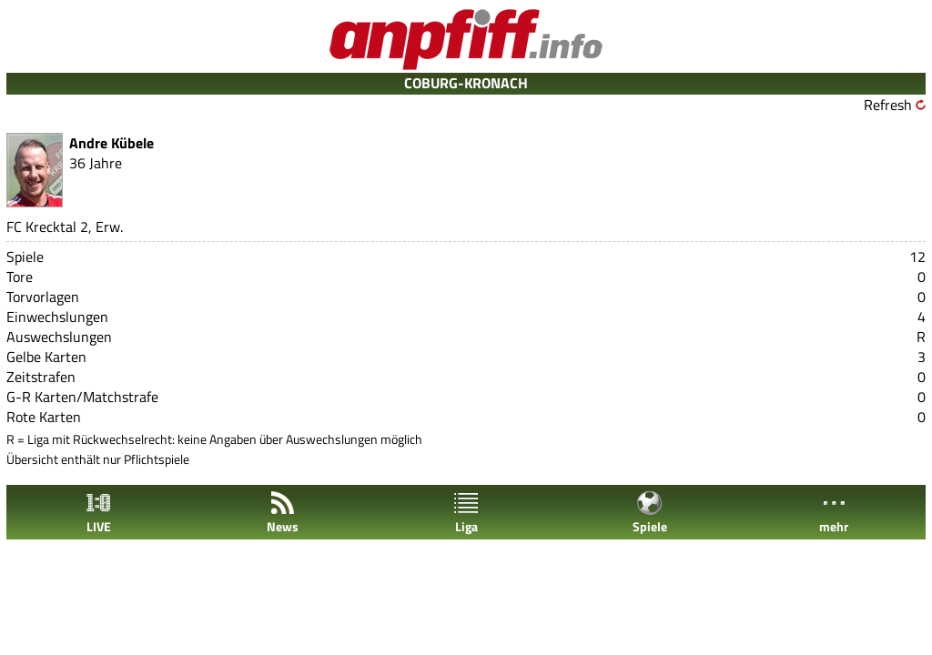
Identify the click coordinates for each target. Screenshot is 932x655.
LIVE (98, 512)
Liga (466, 512)
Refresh (888, 105)
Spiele (650, 512)
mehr (833, 512)
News (283, 512)
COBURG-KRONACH (466, 83)
